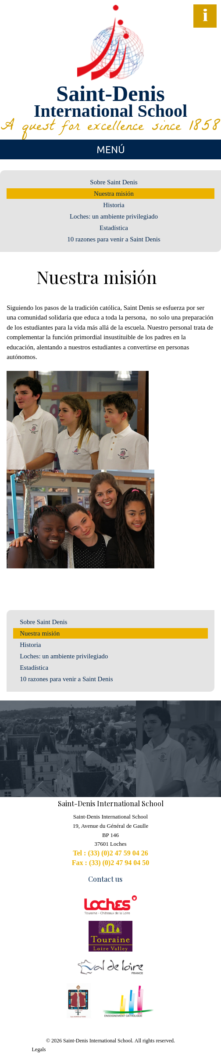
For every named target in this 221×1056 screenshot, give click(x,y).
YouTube (26, 28)
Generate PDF (210, 279)
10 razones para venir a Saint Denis (113, 239)
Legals (39, 1049)
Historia (113, 204)
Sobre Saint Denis (113, 182)
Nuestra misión (114, 193)
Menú (110, 149)
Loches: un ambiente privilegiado (114, 216)
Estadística (114, 227)
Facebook (11, 28)
